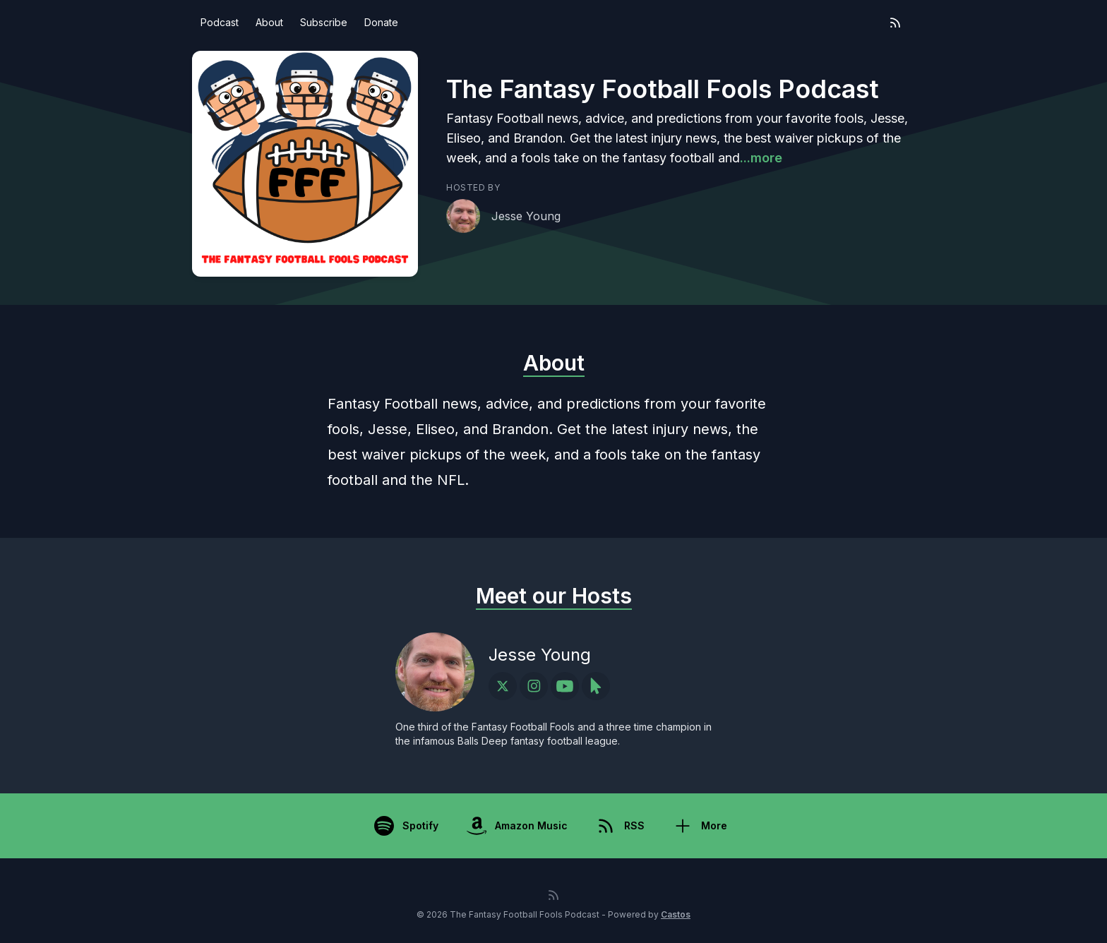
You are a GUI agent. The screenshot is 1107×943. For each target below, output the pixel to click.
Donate (381, 22)
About (269, 22)
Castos (675, 914)
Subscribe (323, 22)
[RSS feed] (895, 22)
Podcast (220, 22)
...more (761, 157)
